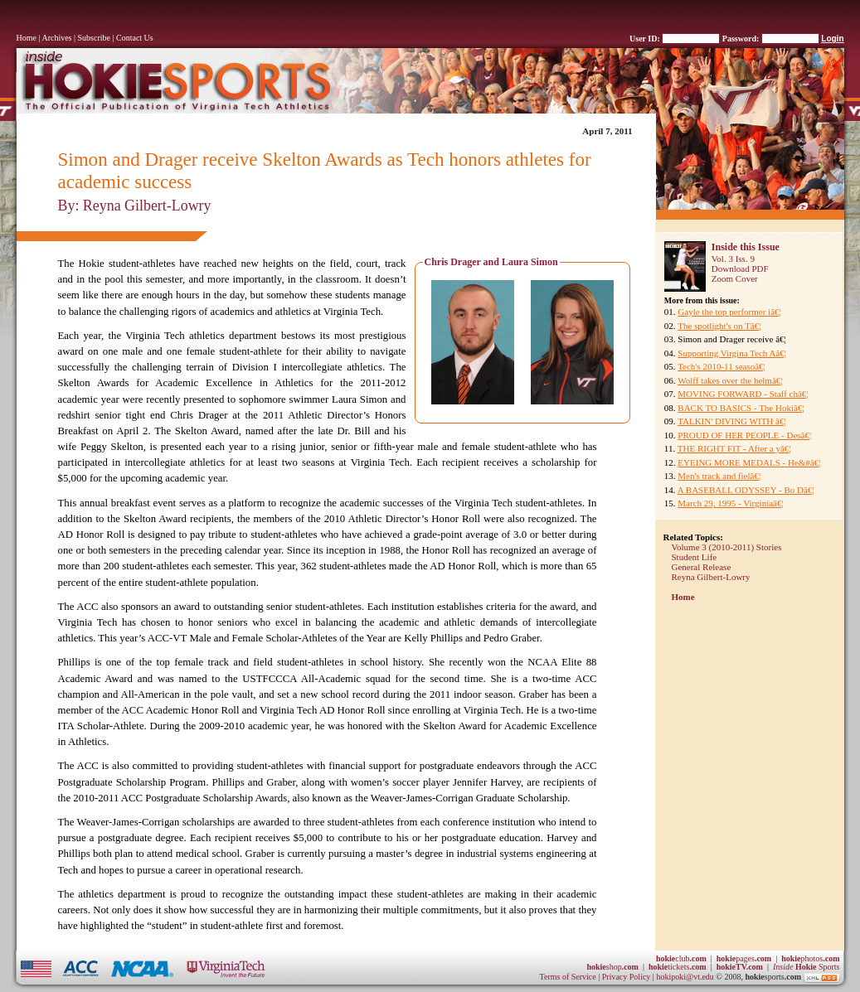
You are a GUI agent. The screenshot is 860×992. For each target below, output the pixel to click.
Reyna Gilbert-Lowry (711, 577)
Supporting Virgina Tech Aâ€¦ (732, 353)
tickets (678, 966)
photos (810, 958)
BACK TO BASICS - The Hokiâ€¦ (741, 408)
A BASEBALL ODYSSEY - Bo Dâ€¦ (746, 490)
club (681, 958)
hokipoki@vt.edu (684, 977)
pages (744, 958)
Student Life (694, 557)
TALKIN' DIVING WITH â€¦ (731, 421)
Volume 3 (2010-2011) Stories (727, 547)
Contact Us (134, 37)
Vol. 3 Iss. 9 (733, 259)
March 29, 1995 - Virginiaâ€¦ (730, 503)
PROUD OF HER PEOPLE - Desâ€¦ (744, 435)
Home (26, 37)
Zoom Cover (735, 278)
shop (612, 966)
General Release (701, 567)
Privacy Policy (627, 977)
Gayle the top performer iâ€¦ (729, 312)
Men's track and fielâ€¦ (719, 476)
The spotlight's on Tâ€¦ (719, 326)
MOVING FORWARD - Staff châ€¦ (743, 394)
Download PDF (740, 268)
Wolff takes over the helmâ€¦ (730, 380)
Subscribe (94, 37)
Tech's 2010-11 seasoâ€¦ (721, 366)
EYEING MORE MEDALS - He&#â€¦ (749, 462)
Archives (56, 37)
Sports (806, 966)
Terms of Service (568, 977)
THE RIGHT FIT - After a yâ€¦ (734, 448)
